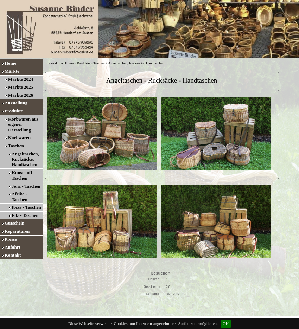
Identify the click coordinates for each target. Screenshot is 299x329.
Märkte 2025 (20, 87)
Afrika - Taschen (19, 196)
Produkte (14, 111)
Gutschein (14, 223)
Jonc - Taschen (26, 186)
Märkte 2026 (20, 95)
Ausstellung (16, 102)
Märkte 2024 (20, 79)
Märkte (12, 71)
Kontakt (13, 255)
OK (226, 323)
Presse (11, 239)
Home (10, 63)
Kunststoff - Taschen (23, 175)
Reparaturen (17, 231)
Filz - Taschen (25, 215)
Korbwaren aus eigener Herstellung (23, 124)
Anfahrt (12, 247)
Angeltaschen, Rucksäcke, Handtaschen (25, 159)
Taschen (16, 145)
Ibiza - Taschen (26, 207)
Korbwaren (19, 137)
